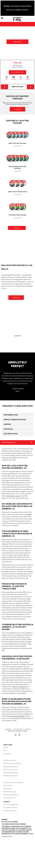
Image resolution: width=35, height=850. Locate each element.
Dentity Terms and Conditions (13, 782)
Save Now (17, 109)
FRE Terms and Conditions (12, 763)
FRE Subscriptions (9, 798)
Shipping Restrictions (10, 766)
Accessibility (7, 788)
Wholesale (6, 753)
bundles (28, 514)
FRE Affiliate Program (10, 775)
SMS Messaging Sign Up (11, 794)
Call (21, 78)
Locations (8, 729)
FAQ (4, 750)
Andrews (27, 729)
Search (28, 78)
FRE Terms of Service (10, 769)
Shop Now (17, 42)
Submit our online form (20, 686)
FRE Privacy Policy (9, 760)
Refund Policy (8, 785)
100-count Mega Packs (17, 716)
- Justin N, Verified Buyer (17, 390)
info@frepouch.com (10, 810)
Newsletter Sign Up (9, 791)
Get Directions (17, 72)
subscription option (13, 496)
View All (17, 228)
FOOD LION (17, 63)
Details (14, 78)
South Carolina (18, 729)
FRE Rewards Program (10, 772)
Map (6, 78)
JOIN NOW (17, 336)
